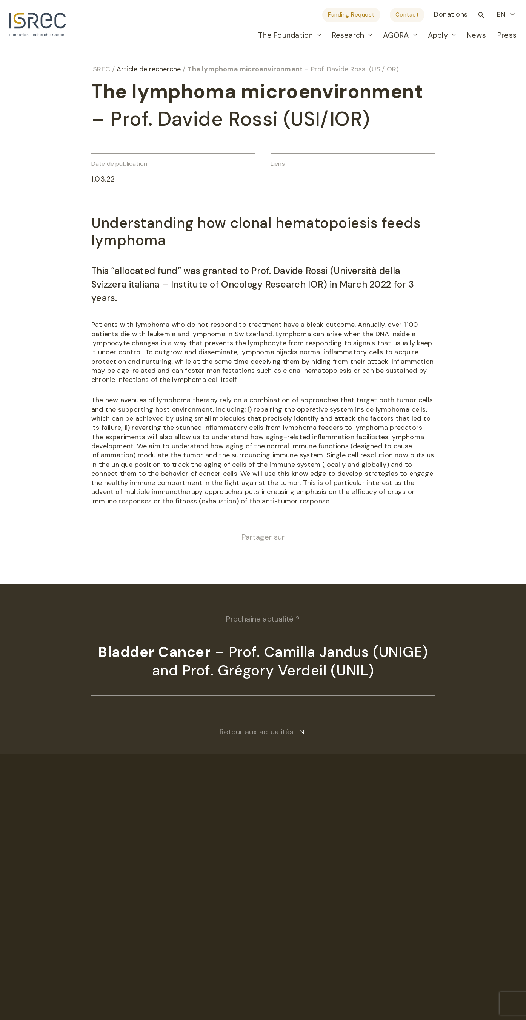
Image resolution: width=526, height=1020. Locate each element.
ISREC (100, 69)
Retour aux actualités (257, 732)
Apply (438, 35)
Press (507, 35)
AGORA (396, 35)
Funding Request (351, 14)
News (476, 35)
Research (348, 35)
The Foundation (285, 35)
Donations (451, 14)
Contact (407, 14)
